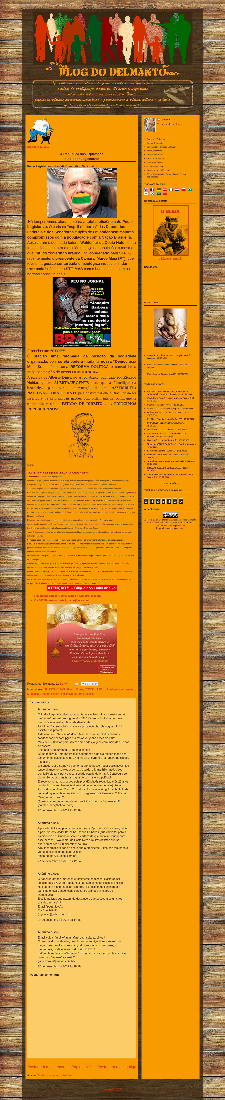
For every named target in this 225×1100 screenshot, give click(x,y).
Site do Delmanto (155, 143)
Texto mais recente (155, 158)
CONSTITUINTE (95, 689)
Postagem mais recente (48, 1067)
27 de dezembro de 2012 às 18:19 (59, 966)
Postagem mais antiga (116, 1067)
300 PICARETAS (54, 689)
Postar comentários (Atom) (55, 1075)
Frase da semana (154, 150)
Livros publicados (155, 162)
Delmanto (165, 119)
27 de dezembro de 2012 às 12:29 (59, 810)
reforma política (84, 693)
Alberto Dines (74, 689)
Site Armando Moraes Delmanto (162, 146)
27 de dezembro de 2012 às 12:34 (59, 861)
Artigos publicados (155, 166)
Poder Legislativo (62, 693)
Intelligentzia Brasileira (121, 689)
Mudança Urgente (38, 693)
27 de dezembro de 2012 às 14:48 (59, 919)
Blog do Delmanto (159, 519)
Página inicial (83, 1067)
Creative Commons (185, 522)
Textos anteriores (155, 154)
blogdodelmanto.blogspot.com (170, 528)
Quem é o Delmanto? (156, 139)
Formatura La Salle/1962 (158, 170)
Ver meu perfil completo (168, 124)
